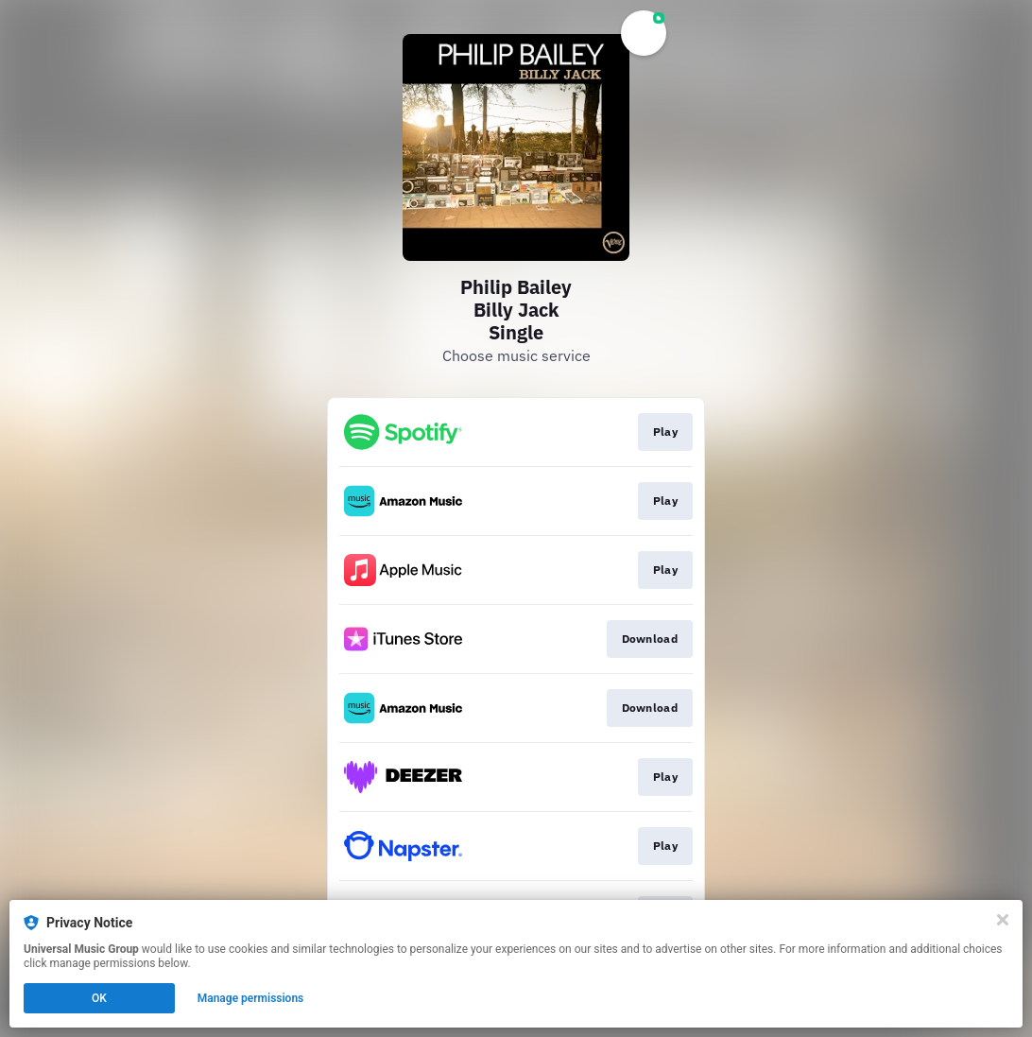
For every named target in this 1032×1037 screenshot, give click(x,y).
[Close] (1003, 920)
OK (99, 998)
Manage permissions (251, 998)
